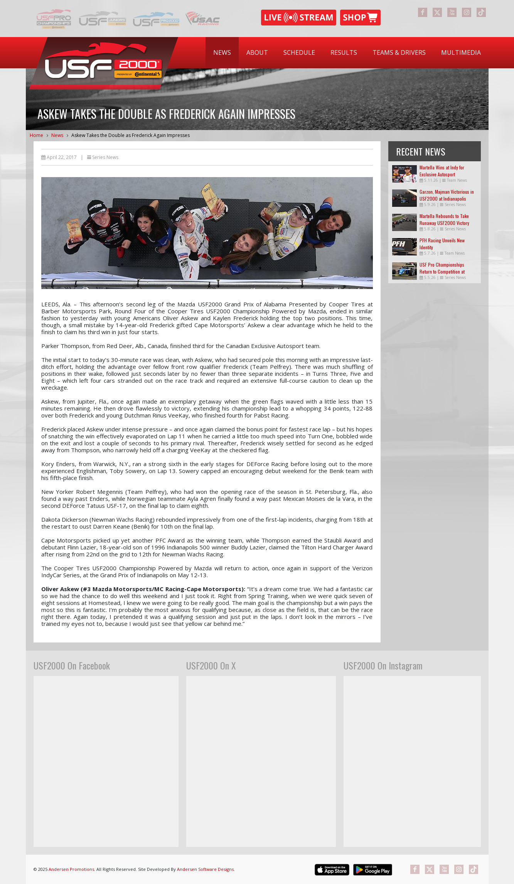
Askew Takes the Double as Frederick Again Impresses (130, 135)
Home (36, 135)
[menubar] (347, 52)
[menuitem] (222, 52)
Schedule (299, 52)
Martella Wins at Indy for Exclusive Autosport (442, 170)
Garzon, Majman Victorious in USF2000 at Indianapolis (447, 195)
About (257, 52)
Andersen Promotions (71, 869)
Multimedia (461, 52)
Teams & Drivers (399, 52)
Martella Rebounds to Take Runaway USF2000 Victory (444, 219)
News (222, 52)
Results (343, 52)
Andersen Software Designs (205, 869)
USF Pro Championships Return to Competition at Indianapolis (442, 271)
